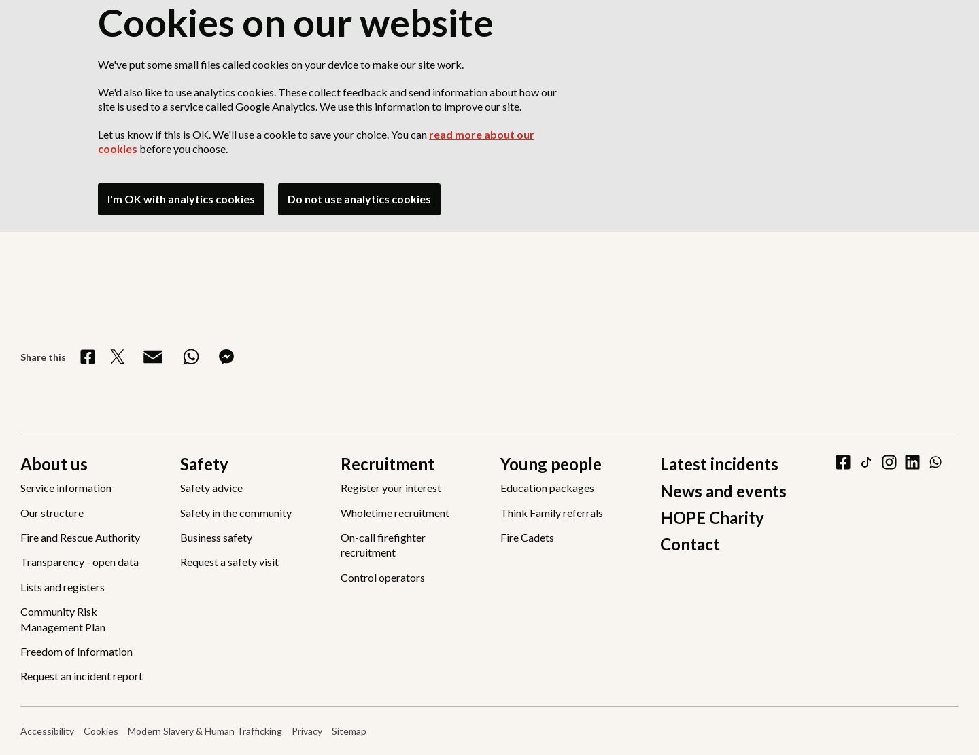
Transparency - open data (79, 561)
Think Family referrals (551, 512)
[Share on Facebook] (88, 357)
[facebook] (843, 462)
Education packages (547, 487)
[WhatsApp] (935, 462)
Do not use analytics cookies (359, 198)
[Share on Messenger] (226, 357)
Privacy (307, 731)
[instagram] (889, 462)
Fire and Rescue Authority (80, 537)
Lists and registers (62, 586)
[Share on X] (117, 357)
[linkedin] (912, 462)
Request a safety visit (229, 561)
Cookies (101, 731)
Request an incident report (81, 675)
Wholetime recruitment (395, 512)
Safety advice (211, 487)
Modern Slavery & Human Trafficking (205, 731)
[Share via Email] (153, 356)
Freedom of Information (76, 651)
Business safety (216, 537)
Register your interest (391, 487)
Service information (65, 487)
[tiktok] (866, 462)
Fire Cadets (527, 537)
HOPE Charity (712, 517)
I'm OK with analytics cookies (181, 198)
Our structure (52, 512)
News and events (723, 491)
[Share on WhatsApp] (191, 357)
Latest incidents (719, 464)
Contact (690, 544)
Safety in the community (236, 512)
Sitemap (349, 731)
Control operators (383, 577)
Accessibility (47, 731)
